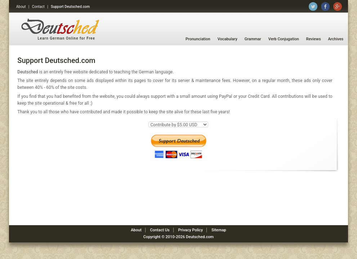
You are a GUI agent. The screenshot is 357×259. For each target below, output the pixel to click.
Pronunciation (198, 39)
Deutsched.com (200, 237)
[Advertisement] (179, 203)
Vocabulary (227, 39)
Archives (336, 39)
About (21, 7)
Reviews (313, 39)
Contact (38, 7)
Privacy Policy (190, 230)
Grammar (253, 39)
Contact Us (160, 230)
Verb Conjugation (283, 39)
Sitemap (218, 230)
